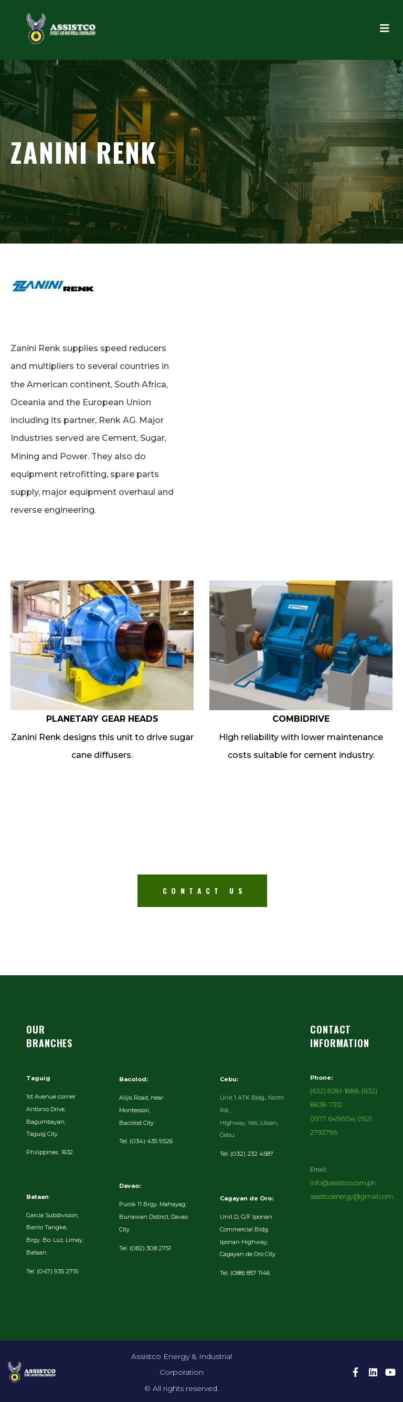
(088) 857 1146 (249, 1271)
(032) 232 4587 (250, 1153)
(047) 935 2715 (56, 1270)
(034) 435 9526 (150, 1140)
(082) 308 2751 (148, 1246)
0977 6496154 (328, 1115)
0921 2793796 (368, 1115)
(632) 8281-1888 (331, 1090)
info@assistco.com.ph (340, 1164)
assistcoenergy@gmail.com (347, 1176)
